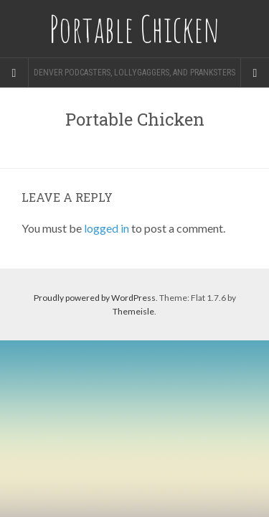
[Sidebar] (14, 72)
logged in (106, 228)
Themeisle (133, 311)
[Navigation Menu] (254, 72)
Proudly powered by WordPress (95, 297)
